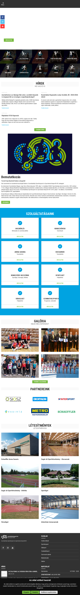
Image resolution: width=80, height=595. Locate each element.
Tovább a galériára (40, 382)
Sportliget (44, 491)
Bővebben (6, 202)
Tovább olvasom (5, 108)
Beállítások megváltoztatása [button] (48, 592)
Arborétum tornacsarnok (49, 522)
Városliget (4, 522)
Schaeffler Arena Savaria (9, 459)
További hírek (40, 129)
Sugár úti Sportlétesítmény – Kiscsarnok (55, 459)
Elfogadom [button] (26, 592)
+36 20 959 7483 (55, 574)
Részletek (20, 236)
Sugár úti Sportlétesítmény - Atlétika (14, 491)
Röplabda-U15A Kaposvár (10, 116)
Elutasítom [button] (35, 592)
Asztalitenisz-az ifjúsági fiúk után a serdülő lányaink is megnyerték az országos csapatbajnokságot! (20, 96)
